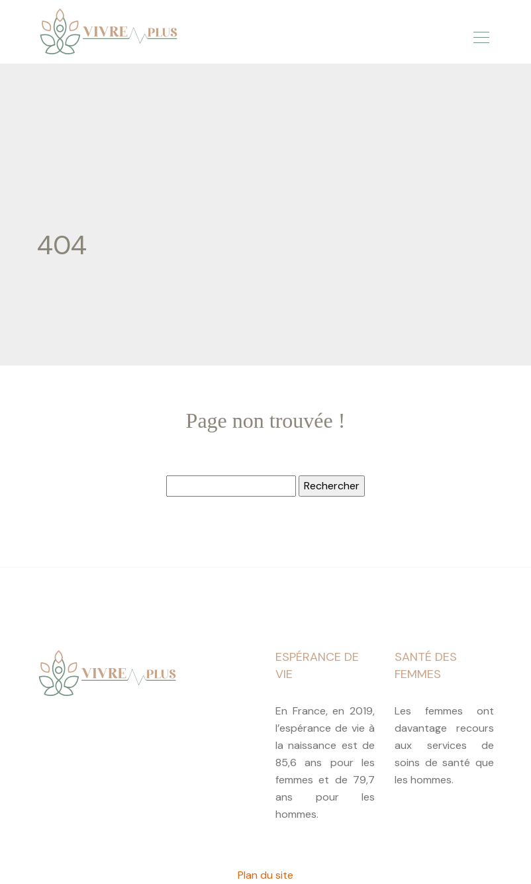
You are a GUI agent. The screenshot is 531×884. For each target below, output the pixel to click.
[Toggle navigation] (480, 35)
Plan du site (265, 875)
